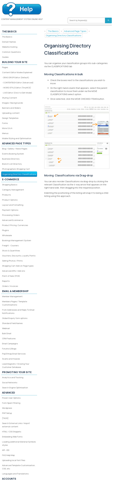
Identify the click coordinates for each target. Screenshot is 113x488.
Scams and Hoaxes (11, 358)
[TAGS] (5, 418)
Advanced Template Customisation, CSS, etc (18, 467)
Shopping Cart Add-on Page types (17, 265)
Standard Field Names (12, 323)
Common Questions (11, 52)
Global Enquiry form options (14, 318)
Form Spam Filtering (11, 403)
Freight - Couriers (10, 245)
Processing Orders (10, 215)
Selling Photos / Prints (12, 260)
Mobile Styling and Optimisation (16, 138)
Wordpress (7, 408)
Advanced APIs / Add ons (13, 271)
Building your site (15, 62)
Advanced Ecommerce (12, 220)
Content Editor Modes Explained (17, 72)
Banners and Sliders (11, 108)
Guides (5, 57)
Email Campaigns (10, 343)
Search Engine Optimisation (15, 387)
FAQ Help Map (8, 455)
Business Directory (11, 158)
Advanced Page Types (75, 31)
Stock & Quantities (11, 250)
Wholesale (7, 235)
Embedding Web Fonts (12, 436)
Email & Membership (15, 291)
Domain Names (9, 41)
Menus (5, 133)
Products (6, 194)
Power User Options (11, 398)
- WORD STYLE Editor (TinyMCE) (16, 87)
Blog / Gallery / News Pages (14, 148)
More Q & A (7, 128)
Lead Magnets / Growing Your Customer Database (15, 365)
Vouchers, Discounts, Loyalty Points (18, 255)
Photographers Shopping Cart (16, 169)
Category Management (13, 189)
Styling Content (9, 97)
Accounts (9, 478)
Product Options (9, 199)
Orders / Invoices (10, 286)
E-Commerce (10, 179)
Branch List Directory (12, 164)
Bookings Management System (16, 240)
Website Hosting (9, 47)
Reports (6, 281)
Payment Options (10, 210)
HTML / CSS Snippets (11, 431)
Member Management (12, 296)
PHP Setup (7, 413)
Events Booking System (13, 153)
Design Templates (10, 118)
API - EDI (5, 450)
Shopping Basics (9, 184)
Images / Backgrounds (12, 102)
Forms (5, 123)
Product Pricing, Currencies (15, 225)
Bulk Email (6, 333)
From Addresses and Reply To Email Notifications (18, 311)
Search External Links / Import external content (16, 425)
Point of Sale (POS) (11, 276)
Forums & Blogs (9, 348)
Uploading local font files (13, 460)
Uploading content (11, 113)
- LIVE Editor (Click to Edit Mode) (17, 92)
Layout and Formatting (12, 205)
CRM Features (9, 338)
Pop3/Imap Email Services (14, 353)
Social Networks (9, 382)
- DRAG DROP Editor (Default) (15, 77)
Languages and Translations (15, 473)
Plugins (5, 230)
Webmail (6, 328)
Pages (5, 67)
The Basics (53, 31)
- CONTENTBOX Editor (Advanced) (17, 82)
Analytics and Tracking (12, 377)
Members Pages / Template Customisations (14, 303)
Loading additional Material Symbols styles (19, 443)
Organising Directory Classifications (63, 35)
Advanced (8, 392)
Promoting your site (17, 372)
